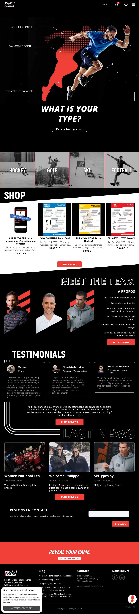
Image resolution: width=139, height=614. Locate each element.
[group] (24, 382)
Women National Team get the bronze (55, 575)
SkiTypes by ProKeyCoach (50, 583)
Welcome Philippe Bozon (50, 579)
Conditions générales (13, 582)
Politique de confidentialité (16, 585)
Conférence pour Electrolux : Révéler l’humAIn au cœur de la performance (55, 595)
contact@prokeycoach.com (90, 586)
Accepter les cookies (21, 608)
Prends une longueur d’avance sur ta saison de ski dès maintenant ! (55, 588)
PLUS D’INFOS (121, 342)
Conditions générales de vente (17, 580)
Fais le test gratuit (69, 129)
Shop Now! (69, 264)
